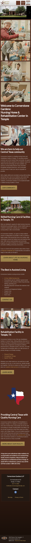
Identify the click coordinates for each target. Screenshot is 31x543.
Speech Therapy (8, 358)
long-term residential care (8, 250)
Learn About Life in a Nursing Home (15, 259)
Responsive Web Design (20, 540)
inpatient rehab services (12, 367)
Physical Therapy (8, 354)
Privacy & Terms (19, 497)
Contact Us (7, 299)
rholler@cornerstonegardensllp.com (15, 485)
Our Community (8, 188)
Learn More (7, 372)
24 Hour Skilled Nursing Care (11, 278)
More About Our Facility (12, 444)
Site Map (10, 497)
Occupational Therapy (10, 356)
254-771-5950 (15, 483)
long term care (21, 435)
